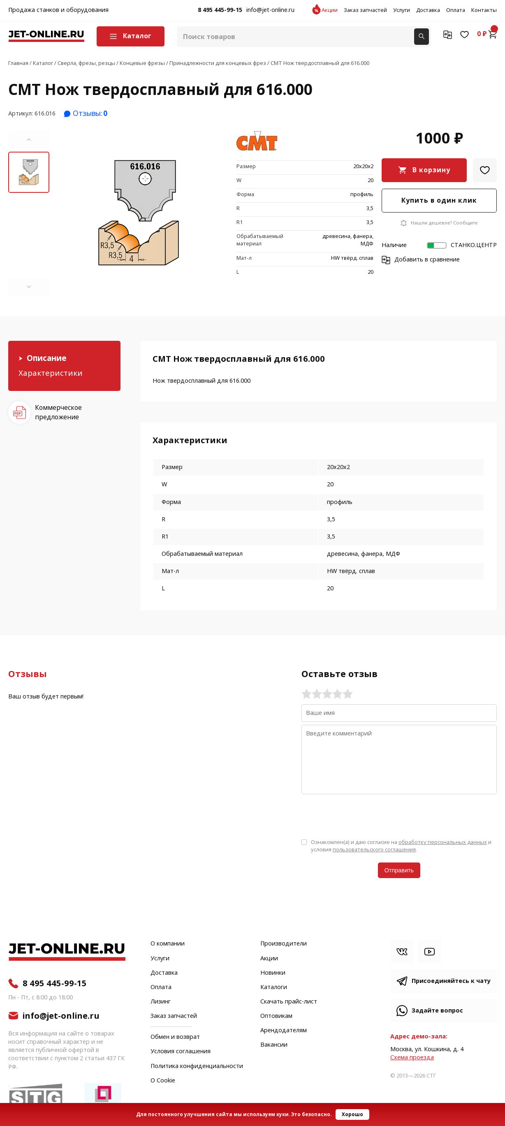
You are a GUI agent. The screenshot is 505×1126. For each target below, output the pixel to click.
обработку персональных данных (442, 842)
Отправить (399, 870)
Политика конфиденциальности (197, 1066)
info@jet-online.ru (270, 10)
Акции (330, 10)
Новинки (272, 973)
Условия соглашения (181, 1051)
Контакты (484, 10)
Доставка (428, 10)
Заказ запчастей (365, 10)
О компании (168, 944)
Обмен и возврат (175, 1037)
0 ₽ (487, 34)
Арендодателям (283, 1031)
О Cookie (163, 1081)
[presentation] (363, 816)
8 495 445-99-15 (220, 10)
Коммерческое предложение (58, 412)
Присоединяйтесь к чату (451, 981)
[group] (139, 213)
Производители (283, 944)
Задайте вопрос (437, 1010)
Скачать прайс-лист (288, 1002)
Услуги (401, 10)
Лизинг (161, 1002)
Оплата (455, 10)
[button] (28, 139)
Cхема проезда (412, 1057)
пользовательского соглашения (374, 849)
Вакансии (273, 1045)
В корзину (431, 170)
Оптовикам (276, 1016)
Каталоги (273, 987)
